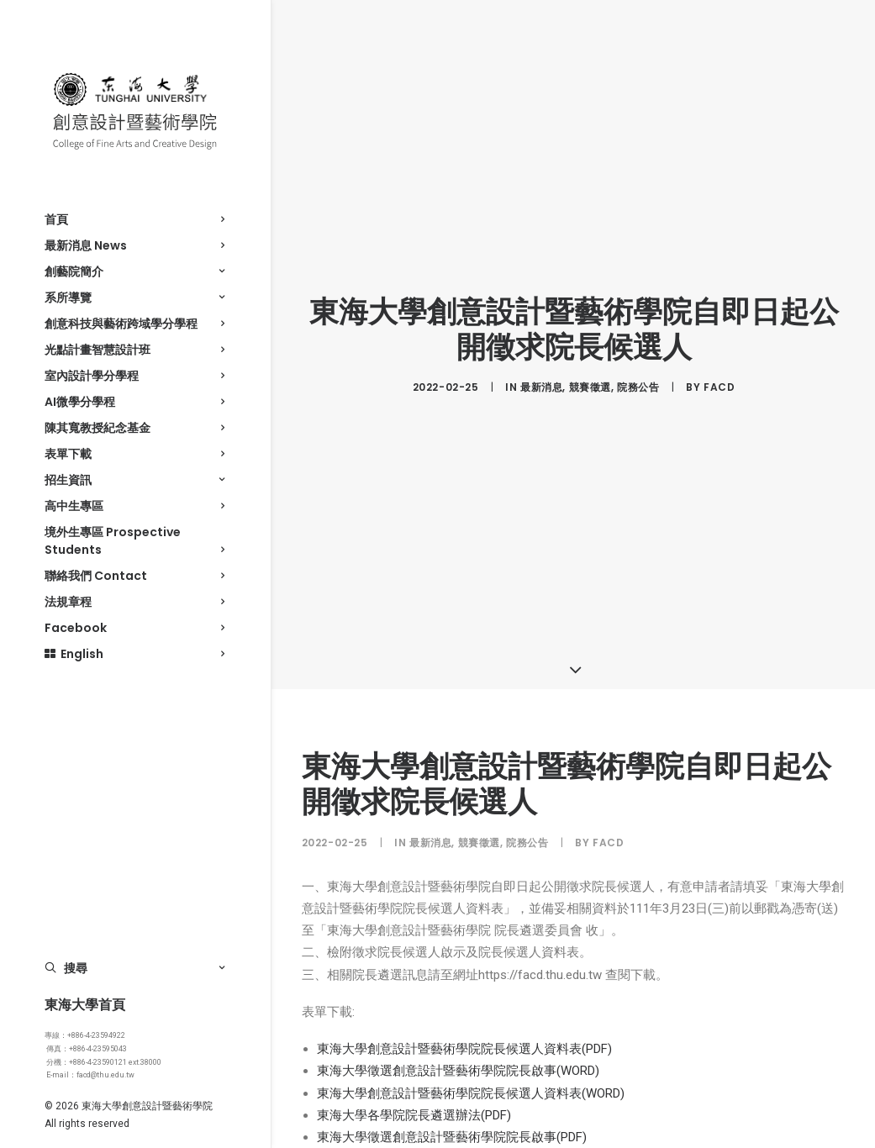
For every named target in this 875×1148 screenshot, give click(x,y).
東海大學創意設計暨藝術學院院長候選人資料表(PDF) (464, 1039)
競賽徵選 (590, 382)
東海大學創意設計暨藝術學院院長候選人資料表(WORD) (471, 1084)
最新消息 (541, 382)
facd (719, 382)
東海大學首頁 (85, 1005)
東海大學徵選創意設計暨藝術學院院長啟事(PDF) (452, 1127)
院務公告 (638, 382)
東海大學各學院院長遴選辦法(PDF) (414, 1106)
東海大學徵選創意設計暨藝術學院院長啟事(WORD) (458, 1062)
